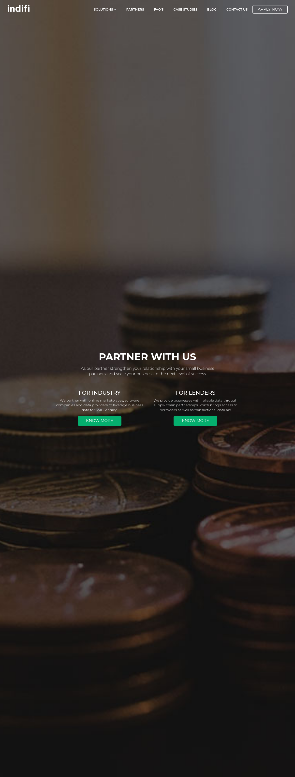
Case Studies (185, 9)
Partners (135, 9)
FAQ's (158, 9)
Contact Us (237, 9)
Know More (99, 420)
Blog (212, 9)
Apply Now (270, 9)
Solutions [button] (105, 9)
